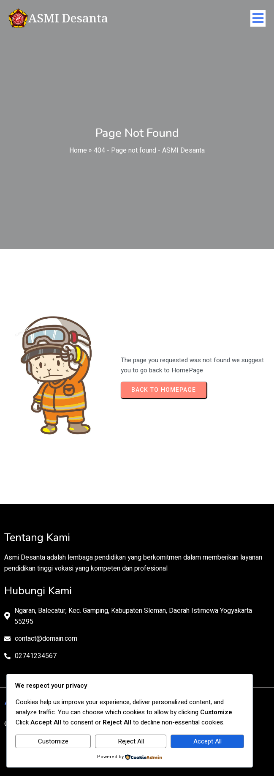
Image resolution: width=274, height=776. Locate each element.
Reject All (131, 741)
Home (78, 150)
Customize (53, 741)
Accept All (207, 741)
